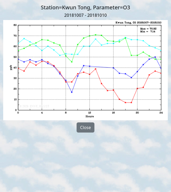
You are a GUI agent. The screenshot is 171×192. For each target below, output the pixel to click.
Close (85, 127)
